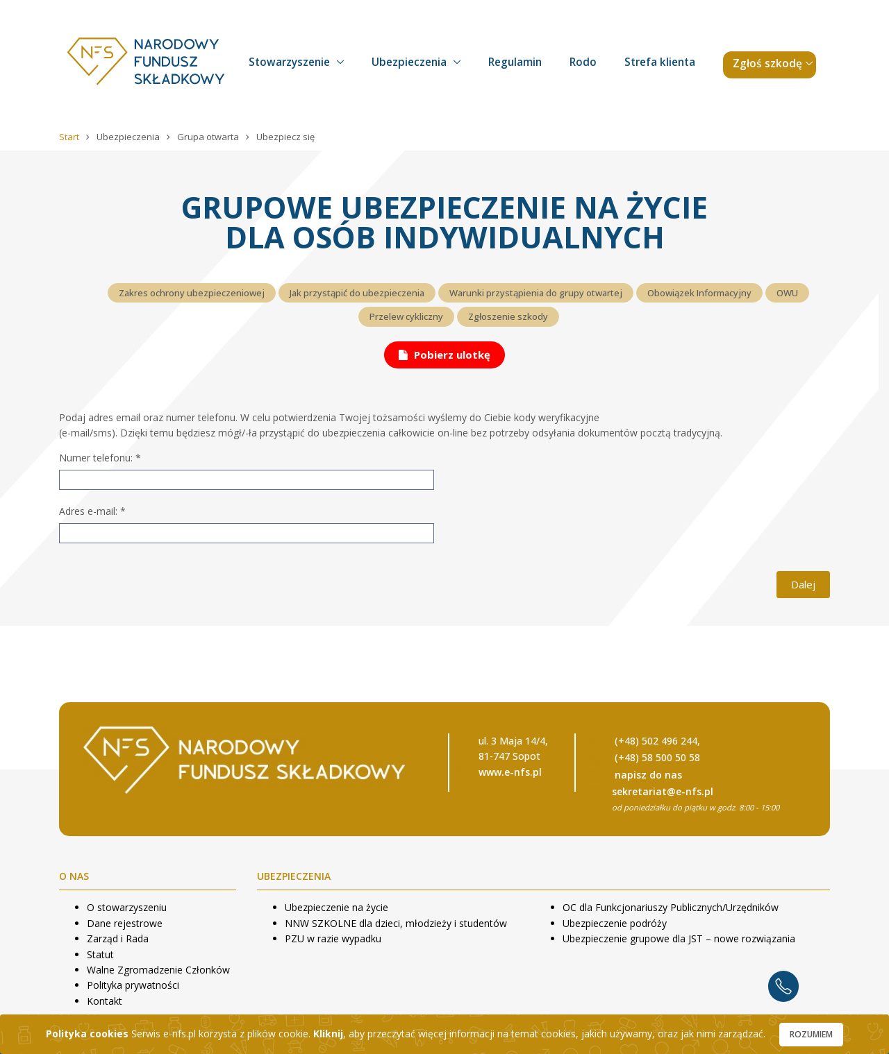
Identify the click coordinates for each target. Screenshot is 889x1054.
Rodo (583, 62)
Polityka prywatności (133, 985)
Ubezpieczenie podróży (615, 923)
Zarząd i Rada (118, 938)
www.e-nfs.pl (510, 772)
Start (70, 136)
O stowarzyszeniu (127, 907)
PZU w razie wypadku (333, 938)
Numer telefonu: (100, 457)
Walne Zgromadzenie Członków (158, 969)
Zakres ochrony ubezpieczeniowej (192, 293)
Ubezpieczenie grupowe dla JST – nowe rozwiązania (679, 938)
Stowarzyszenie (289, 62)
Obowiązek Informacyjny (699, 293)
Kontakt (104, 1001)
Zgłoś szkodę (767, 63)
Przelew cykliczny (406, 316)
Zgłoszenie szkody (508, 316)
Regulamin (515, 62)
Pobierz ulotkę (444, 355)
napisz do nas (648, 774)
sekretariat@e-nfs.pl (662, 791)
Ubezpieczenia (409, 62)
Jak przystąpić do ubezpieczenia (357, 293)
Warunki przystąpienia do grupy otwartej (535, 293)
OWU (787, 293)
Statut (100, 954)
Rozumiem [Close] (811, 1034)
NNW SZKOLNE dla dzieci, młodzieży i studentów (396, 923)
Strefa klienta (659, 62)
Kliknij (328, 1033)
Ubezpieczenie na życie (336, 907)
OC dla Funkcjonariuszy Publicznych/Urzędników (671, 907)
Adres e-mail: (92, 511)
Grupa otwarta (209, 136)
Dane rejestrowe (125, 923)
